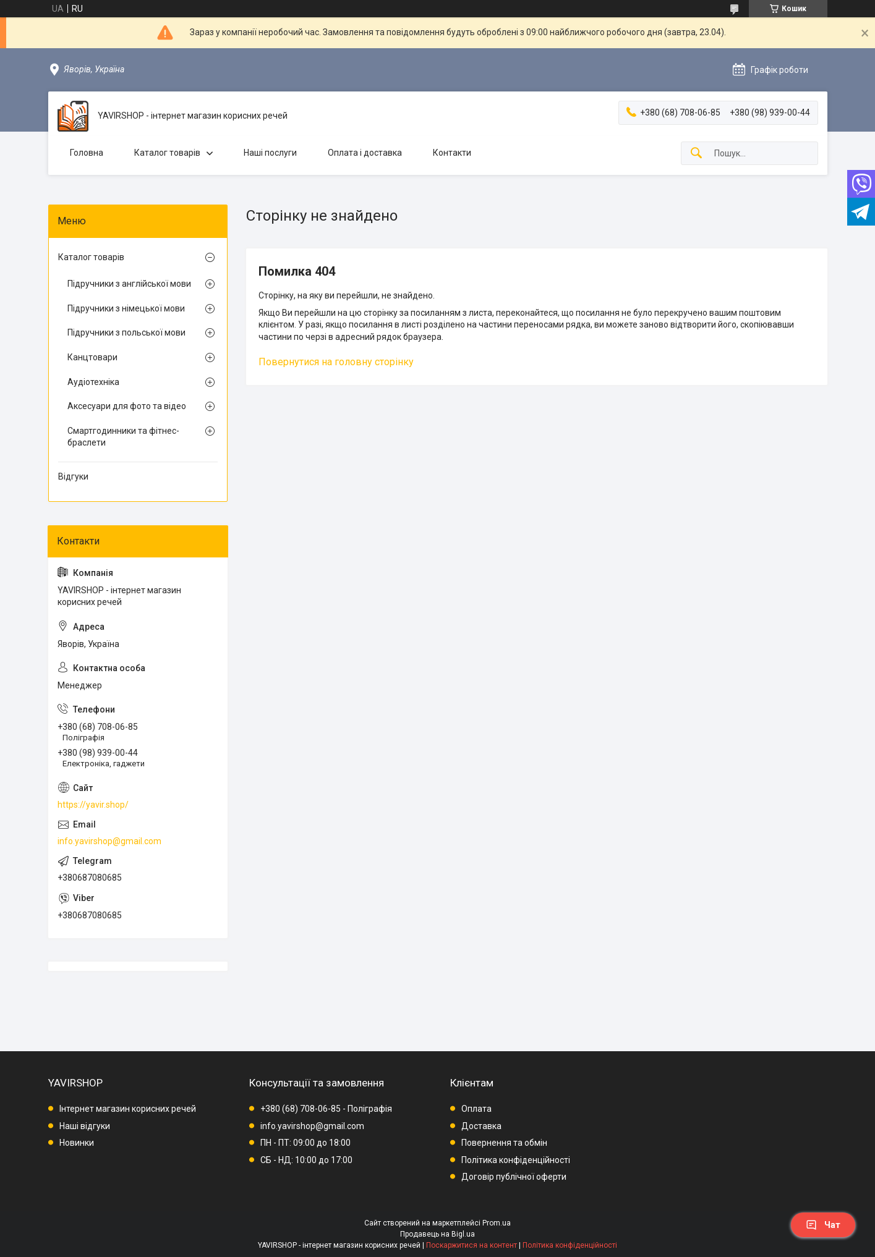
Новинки (76, 1143)
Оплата (476, 1109)
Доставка (481, 1126)
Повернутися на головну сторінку (336, 362)
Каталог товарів (167, 153)
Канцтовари (92, 357)
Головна (86, 153)
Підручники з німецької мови (126, 308)
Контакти (452, 153)
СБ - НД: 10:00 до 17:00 (306, 1160)
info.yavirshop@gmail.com (109, 841)
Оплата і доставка (365, 153)
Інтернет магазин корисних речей (127, 1109)
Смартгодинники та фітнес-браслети (123, 437)
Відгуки (73, 476)
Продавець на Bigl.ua (437, 1234)
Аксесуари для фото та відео (126, 406)
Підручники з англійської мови (129, 284)
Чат (823, 1224)
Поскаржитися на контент (471, 1245)
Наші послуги (270, 153)
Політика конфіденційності (515, 1160)
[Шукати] (696, 153)
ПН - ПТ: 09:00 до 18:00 (305, 1143)
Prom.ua (496, 1223)
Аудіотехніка (93, 382)
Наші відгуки (84, 1126)
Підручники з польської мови (126, 332)
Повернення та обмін (504, 1143)
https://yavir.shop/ (93, 805)
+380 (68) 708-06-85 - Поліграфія (326, 1109)
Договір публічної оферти (513, 1177)
